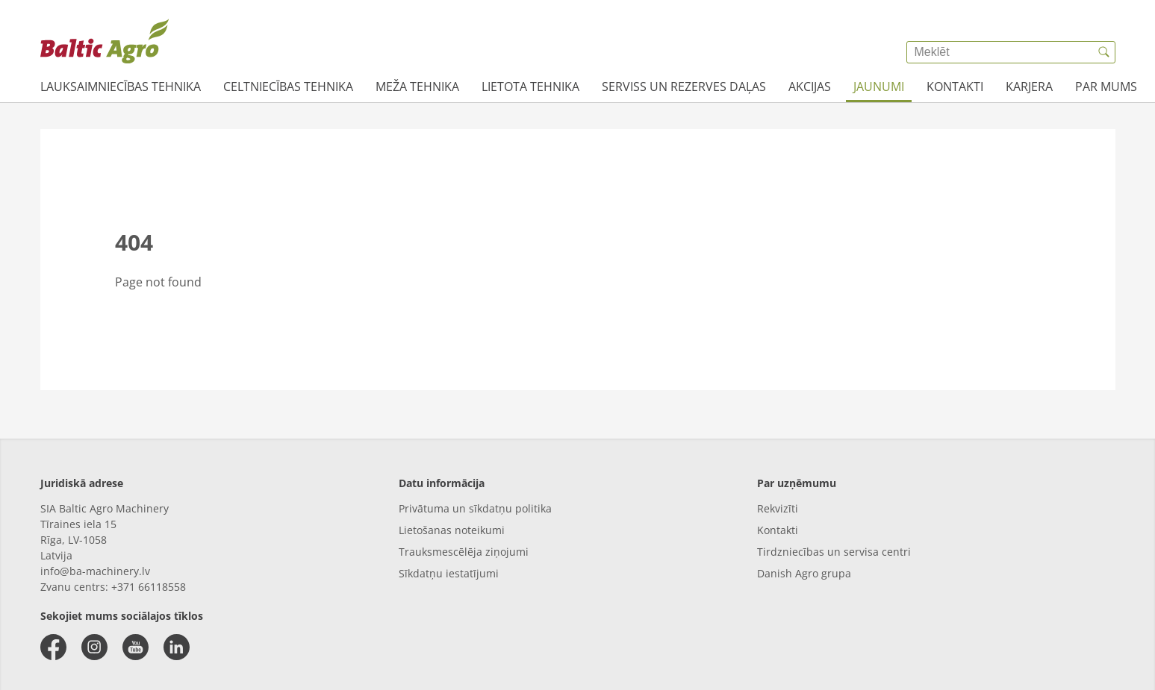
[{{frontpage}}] (104, 41)
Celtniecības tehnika (288, 86)
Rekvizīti (777, 508)
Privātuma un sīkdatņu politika (475, 508)
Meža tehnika (417, 86)
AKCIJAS (809, 86)
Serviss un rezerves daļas (684, 86)
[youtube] (135, 647)
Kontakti (955, 86)
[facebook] (53, 647)
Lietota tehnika (530, 86)
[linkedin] (177, 647)
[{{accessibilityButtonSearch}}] (1104, 52)
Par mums (1106, 86)
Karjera (1029, 86)
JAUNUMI (878, 86)
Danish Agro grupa (804, 573)
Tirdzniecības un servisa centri (834, 552)
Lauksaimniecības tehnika (120, 86)
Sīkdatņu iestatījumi (449, 573)
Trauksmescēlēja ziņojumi (464, 552)
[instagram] (94, 647)
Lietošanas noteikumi (452, 530)
